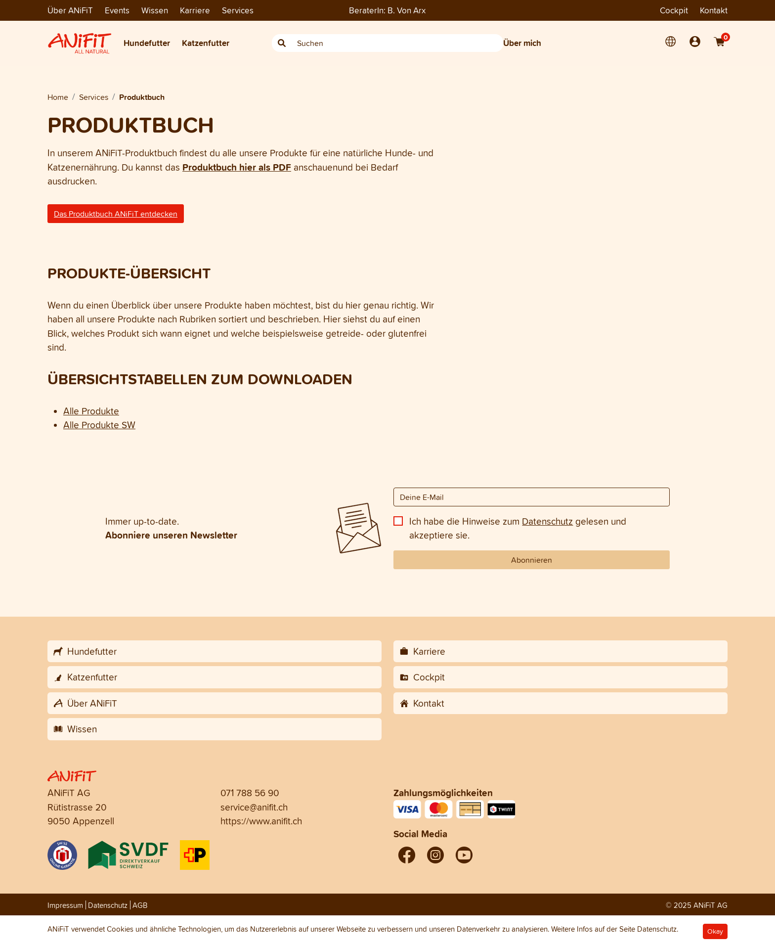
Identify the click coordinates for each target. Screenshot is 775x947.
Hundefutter (147, 43)
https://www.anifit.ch (261, 820)
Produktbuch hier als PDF (236, 167)
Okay (715, 931)
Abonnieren (531, 559)
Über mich (522, 43)
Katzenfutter (205, 43)
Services (238, 10)
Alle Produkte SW (99, 424)
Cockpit (674, 10)
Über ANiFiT (70, 10)
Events (117, 10)
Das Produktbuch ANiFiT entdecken (115, 213)
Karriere (195, 10)
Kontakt (714, 10)
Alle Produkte (91, 411)
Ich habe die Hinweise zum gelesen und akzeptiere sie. (517, 528)
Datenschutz (547, 521)
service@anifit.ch (254, 807)
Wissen (154, 10)
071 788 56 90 (249, 792)
